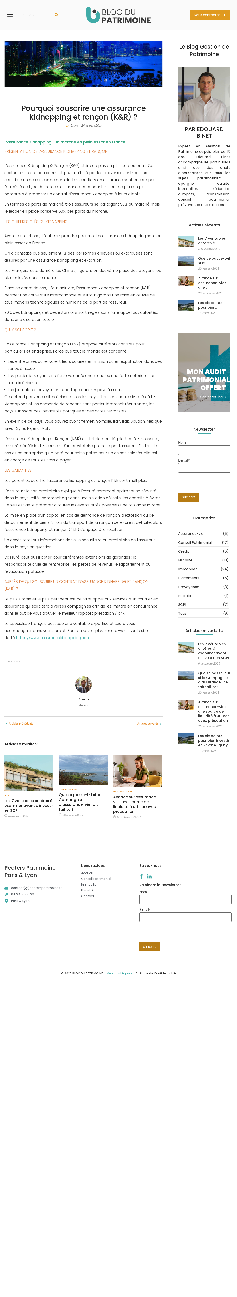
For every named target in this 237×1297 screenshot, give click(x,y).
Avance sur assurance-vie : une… (212, 276)
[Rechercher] (56, 15)
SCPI (7, 795)
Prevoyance (14, 661)
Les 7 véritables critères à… (211, 241)
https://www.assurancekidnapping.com (53, 637)
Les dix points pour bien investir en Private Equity (213, 731)
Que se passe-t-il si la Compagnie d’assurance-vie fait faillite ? (213, 676)
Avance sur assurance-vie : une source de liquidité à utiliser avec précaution (50, 986)
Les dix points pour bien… (210, 293)
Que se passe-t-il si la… (213, 257)
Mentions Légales (119, 973)
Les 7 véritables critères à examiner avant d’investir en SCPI (28, 805)
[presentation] (173, 933)
